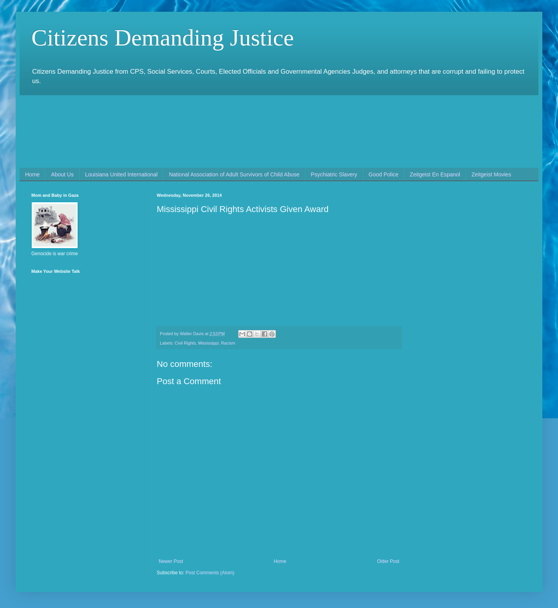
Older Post (388, 561)
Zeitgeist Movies (491, 174)
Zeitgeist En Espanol (435, 174)
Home (32, 174)
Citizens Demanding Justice (162, 38)
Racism (228, 343)
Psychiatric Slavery (334, 174)
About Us (62, 174)
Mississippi (208, 343)
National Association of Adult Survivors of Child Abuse (234, 174)
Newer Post (171, 561)
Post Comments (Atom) (209, 572)
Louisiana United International (121, 174)
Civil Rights (185, 343)
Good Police (384, 174)
